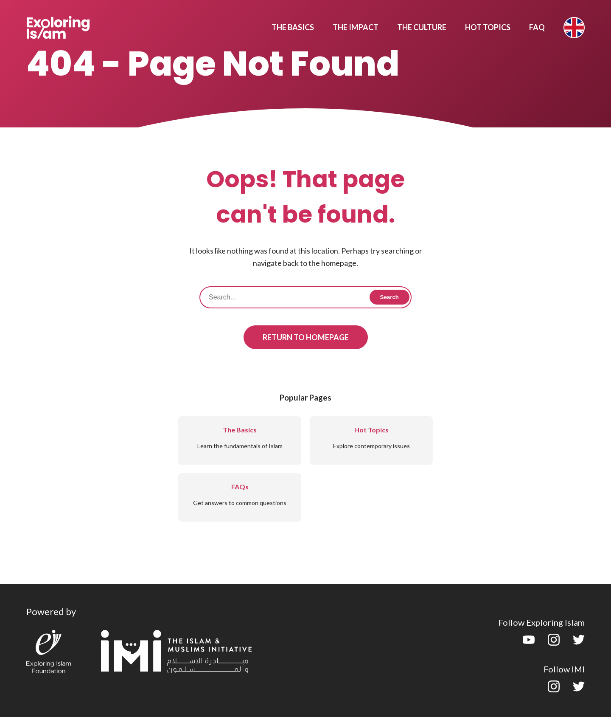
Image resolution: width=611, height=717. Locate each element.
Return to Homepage (306, 337)
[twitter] (579, 643)
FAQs (240, 487)
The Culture (421, 27)
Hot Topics (487, 27)
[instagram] (554, 643)
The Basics (293, 27)
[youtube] (529, 643)
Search (389, 297)
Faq (537, 27)
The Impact (355, 27)
